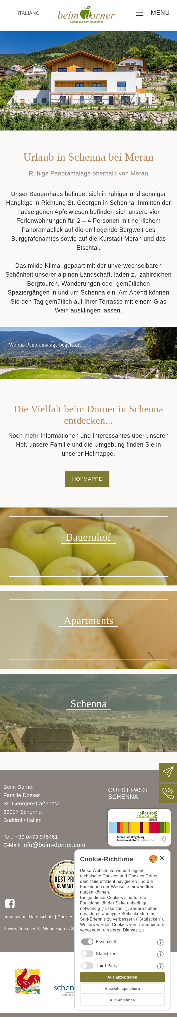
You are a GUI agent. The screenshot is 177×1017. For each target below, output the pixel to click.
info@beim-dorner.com (53, 845)
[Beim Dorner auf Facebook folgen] (10, 907)
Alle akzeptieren (122, 977)
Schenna (88, 703)
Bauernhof (88, 537)
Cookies (65, 917)
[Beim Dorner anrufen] (168, 797)
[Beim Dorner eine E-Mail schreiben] (168, 776)
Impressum (14, 917)
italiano (29, 13)
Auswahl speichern (122, 989)
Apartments (89, 620)
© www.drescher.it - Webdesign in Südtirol (45, 929)
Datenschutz (41, 917)
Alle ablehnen (122, 1000)
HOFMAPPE (87, 479)
